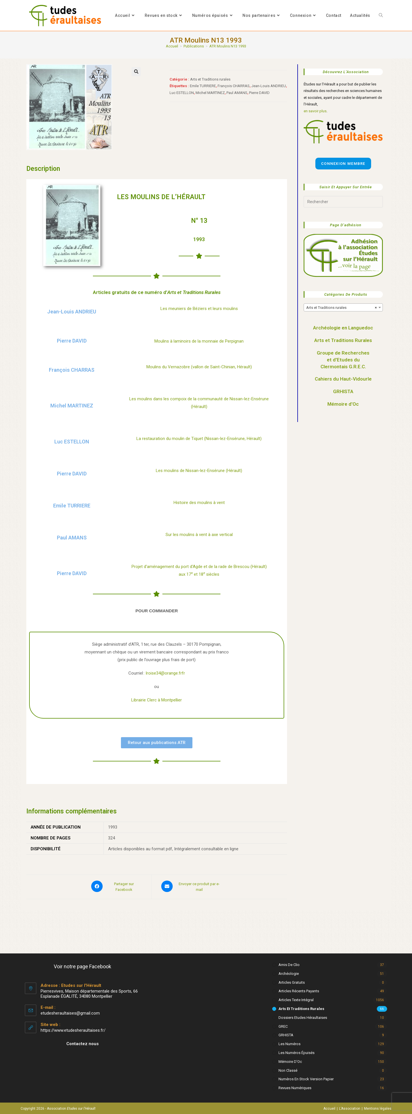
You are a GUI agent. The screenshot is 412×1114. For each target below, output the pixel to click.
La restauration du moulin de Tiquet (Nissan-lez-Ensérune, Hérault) (199, 438)
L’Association (349, 1107)
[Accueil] (172, 46)
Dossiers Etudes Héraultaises (302, 1016)
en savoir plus (315, 111)
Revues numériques (294, 1087)
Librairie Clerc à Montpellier (156, 700)
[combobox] (343, 307)
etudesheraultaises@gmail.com (70, 1012)
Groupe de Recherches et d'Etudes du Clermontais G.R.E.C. (343, 359)
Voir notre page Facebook (82, 965)
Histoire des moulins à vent (199, 502)
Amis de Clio (289, 963)
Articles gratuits (291, 981)
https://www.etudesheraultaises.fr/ (73, 1029)
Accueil (329, 1107)
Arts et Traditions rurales (210, 79)
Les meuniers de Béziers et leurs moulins (199, 308)
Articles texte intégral (296, 999)
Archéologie (288, 972)
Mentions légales (377, 1107)
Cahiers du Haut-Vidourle (343, 379)
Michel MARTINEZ (210, 93)
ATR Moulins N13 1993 (227, 46)
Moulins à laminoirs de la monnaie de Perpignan (199, 341)
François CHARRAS (234, 86)
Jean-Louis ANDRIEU (268, 86)
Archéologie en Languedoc (343, 328)
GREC (283, 1025)
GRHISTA (343, 391)
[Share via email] (191, 886)
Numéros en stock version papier (306, 1078)
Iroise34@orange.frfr (165, 673)
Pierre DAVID (259, 93)
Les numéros (289, 1043)
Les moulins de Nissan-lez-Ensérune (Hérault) (199, 470)
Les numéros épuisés (296, 1051)
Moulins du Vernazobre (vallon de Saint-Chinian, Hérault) (199, 366)
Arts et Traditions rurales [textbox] (341, 308)
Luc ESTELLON (182, 93)
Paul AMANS (236, 93)
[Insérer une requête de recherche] (343, 201)
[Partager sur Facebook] (116, 886)
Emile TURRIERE (203, 86)
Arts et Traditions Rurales (343, 340)
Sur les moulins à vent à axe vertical (199, 534)
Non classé (287, 1069)
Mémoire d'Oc (343, 404)
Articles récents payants (298, 990)
